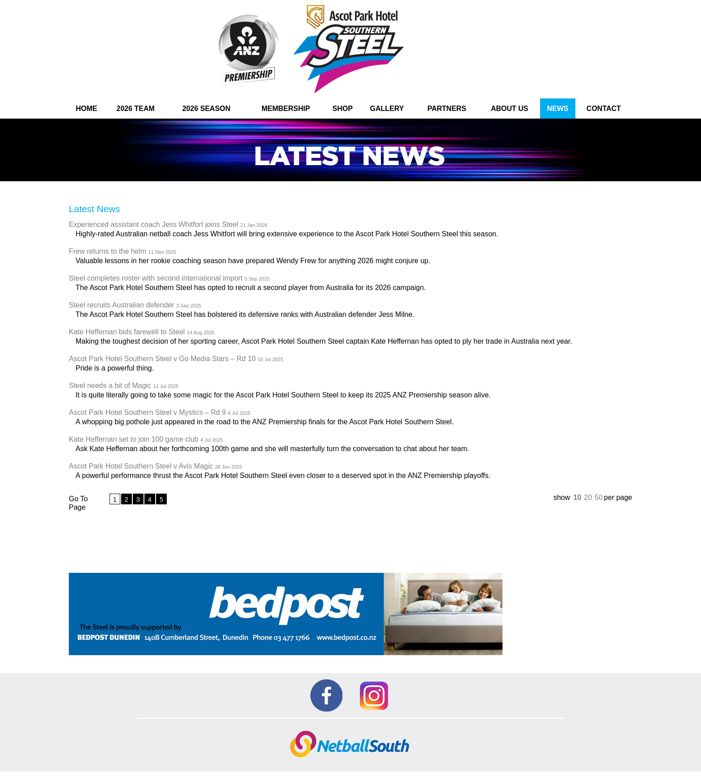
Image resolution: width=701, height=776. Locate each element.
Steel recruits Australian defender (135, 305)
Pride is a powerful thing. (115, 368)
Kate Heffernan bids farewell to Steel (142, 332)
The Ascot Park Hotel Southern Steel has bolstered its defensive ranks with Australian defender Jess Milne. (245, 314)
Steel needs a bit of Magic (123, 386)
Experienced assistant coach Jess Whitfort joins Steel (168, 225)
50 (599, 497)
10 (577, 497)
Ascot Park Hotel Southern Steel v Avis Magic (155, 466)
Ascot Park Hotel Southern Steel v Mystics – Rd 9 (159, 413)
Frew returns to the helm (122, 252)
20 (588, 497)
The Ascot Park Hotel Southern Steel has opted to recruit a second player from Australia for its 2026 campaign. (251, 287)
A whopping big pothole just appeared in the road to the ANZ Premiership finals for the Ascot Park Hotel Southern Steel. (265, 422)
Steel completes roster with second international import (169, 278)
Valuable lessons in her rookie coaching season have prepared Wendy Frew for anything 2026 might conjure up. (253, 260)
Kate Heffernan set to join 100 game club (146, 440)
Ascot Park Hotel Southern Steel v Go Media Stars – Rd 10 (176, 359)
